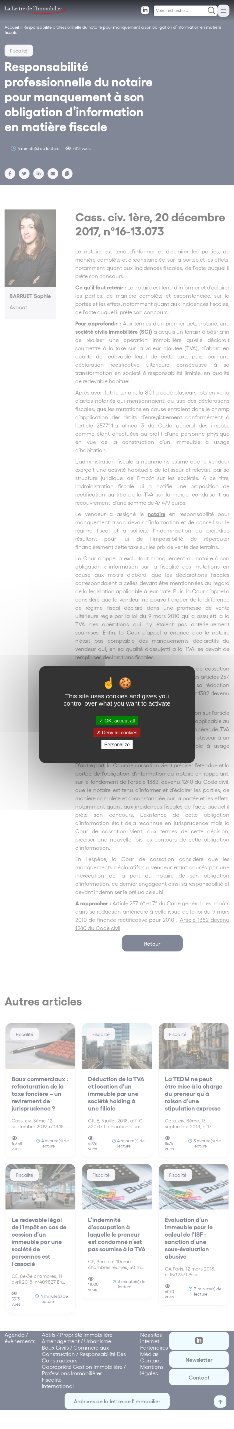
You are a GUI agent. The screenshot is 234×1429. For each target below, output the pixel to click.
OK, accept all (117, 720)
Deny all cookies (117, 732)
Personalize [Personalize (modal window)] (117, 744)
